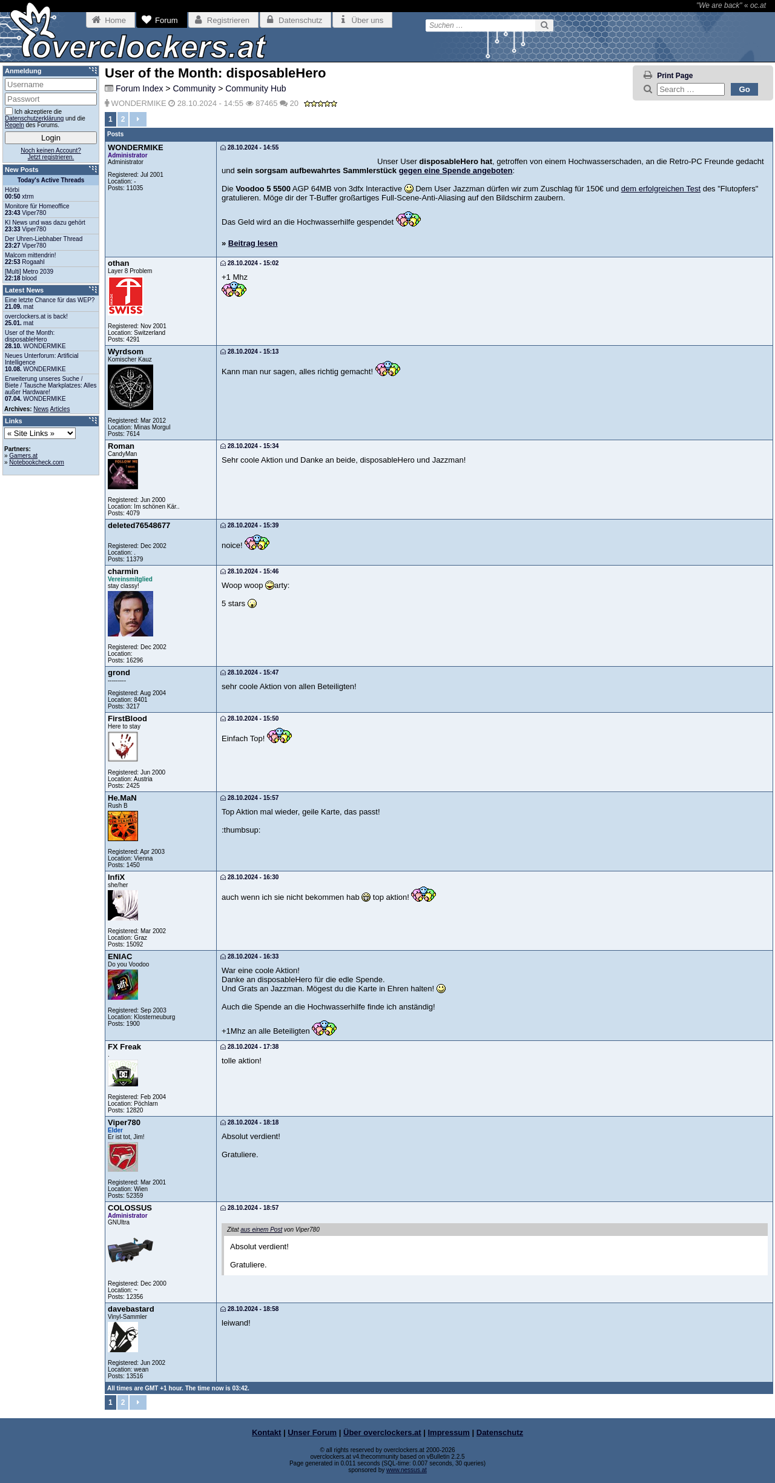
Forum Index (139, 88)
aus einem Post (261, 1229)
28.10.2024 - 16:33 (249, 956)
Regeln (14, 125)
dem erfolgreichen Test (661, 188)
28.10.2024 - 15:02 (249, 263)
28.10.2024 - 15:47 (249, 672)
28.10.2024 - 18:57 (249, 1207)
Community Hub (255, 88)
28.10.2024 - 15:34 (249, 446)
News (40, 409)
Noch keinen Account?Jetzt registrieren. (51, 153)
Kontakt (266, 1432)
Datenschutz (500, 1432)
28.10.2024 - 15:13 (249, 351)
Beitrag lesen (253, 243)
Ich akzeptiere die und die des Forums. (45, 117)
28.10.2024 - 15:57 (249, 797)
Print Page (675, 75)
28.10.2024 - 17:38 (249, 1046)
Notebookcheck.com (36, 462)
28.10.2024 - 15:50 (249, 718)
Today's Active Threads (51, 180)
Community (194, 88)
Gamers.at (23, 455)
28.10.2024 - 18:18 (249, 1122)
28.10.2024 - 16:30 (249, 877)
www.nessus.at (406, 1470)
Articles (60, 409)
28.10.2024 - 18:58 (249, 1309)
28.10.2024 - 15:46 (249, 571)
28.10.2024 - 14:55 (249, 147)
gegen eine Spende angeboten (456, 170)
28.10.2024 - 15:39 (249, 525)
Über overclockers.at (382, 1432)
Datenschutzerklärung (34, 118)
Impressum (449, 1432)
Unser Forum (312, 1432)
